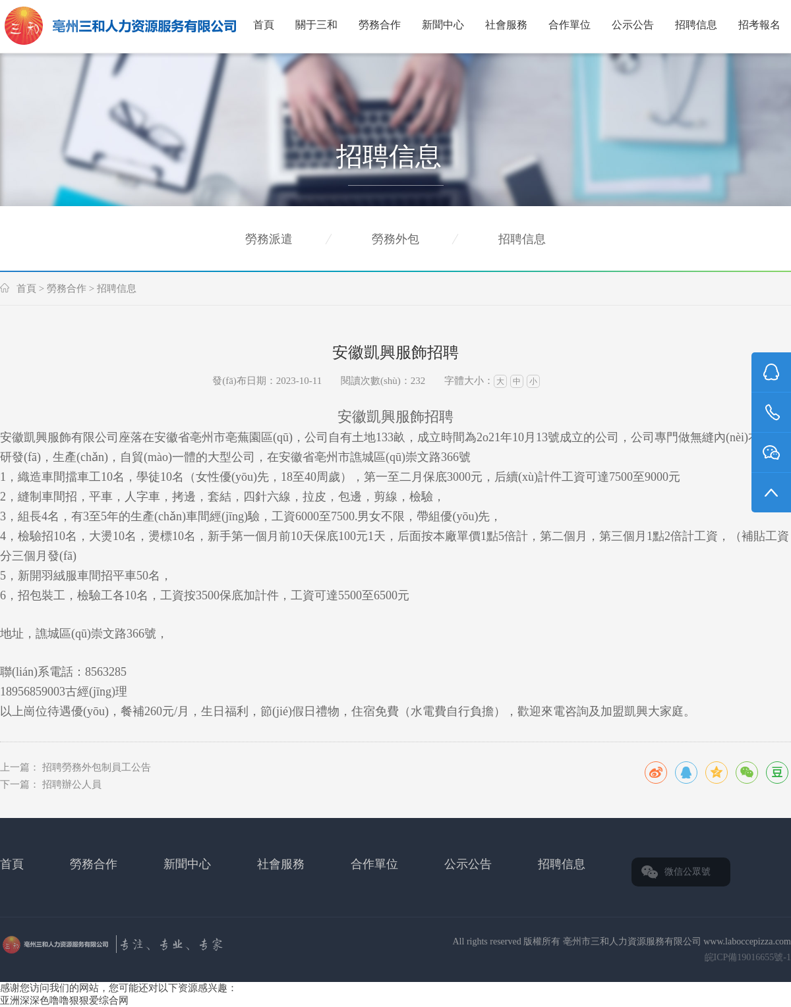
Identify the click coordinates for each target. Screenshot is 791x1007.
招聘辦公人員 (72, 784)
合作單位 (569, 24)
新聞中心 (443, 24)
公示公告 (633, 24)
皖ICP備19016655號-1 (748, 957)
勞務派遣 (269, 239)
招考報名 (759, 24)
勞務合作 (380, 24)
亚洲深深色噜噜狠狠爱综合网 (64, 1000)
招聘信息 (696, 24)
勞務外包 (395, 239)
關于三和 (316, 24)
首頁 (263, 24)
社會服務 (506, 24)
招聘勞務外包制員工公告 (96, 767)
